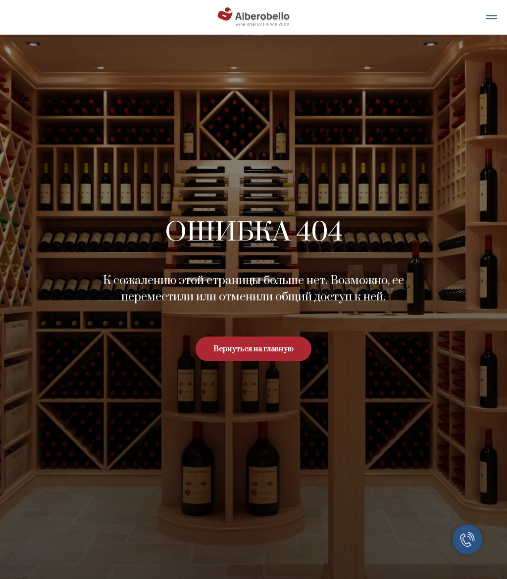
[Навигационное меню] (491, 17)
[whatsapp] (32, 22)
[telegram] (54, 22)
